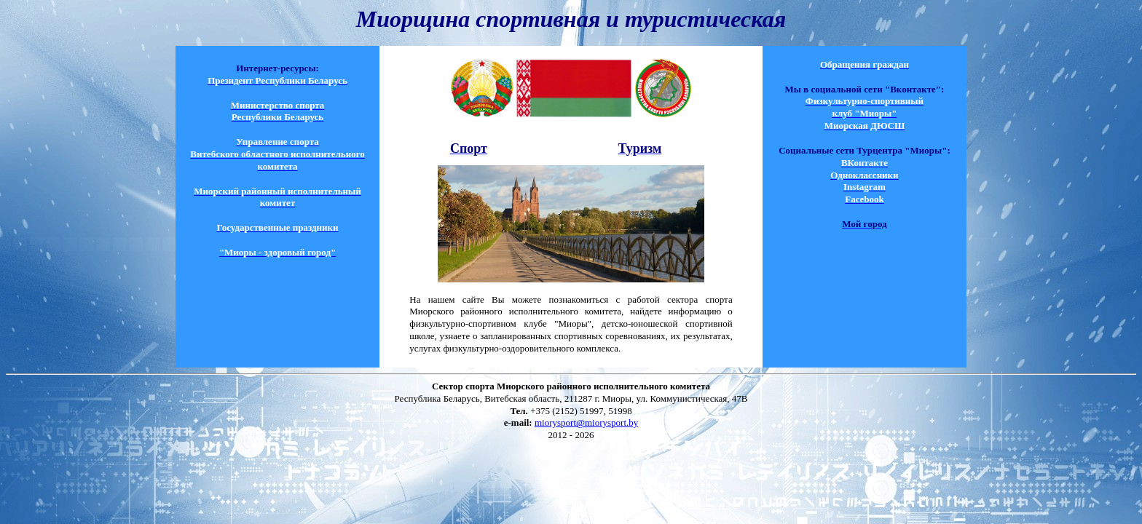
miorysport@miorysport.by (586, 422)
